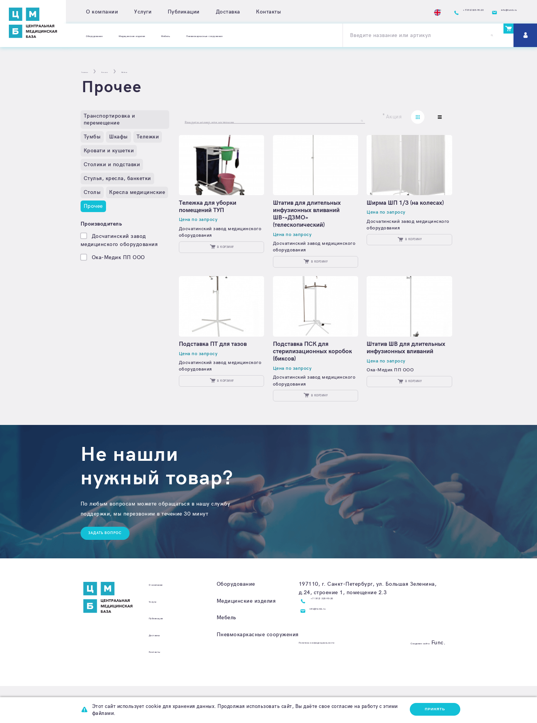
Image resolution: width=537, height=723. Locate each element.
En (375, 11)
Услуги (143, 11)
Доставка (228, 11)
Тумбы (92, 136)
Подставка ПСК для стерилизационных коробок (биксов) (306, 374)
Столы (92, 192)
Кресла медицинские (137, 192)
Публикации (184, 11)
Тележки (147, 136)
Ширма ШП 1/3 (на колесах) (398, 212)
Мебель (226, 35)
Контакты (268, 11)
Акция (394, 117)
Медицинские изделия (170, 35)
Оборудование (105, 35)
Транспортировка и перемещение (109, 119)
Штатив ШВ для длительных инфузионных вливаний (405, 374)
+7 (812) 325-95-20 (337, 638)
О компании (102, 11)
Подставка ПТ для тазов (219, 366)
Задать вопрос (113, 568)
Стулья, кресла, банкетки (117, 178)
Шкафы (118, 136)
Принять (430, 708)
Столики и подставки (112, 164)
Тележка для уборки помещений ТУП (213, 212)
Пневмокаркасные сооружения (293, 35)
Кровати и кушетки (109, 150)
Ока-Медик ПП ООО (118, 257)
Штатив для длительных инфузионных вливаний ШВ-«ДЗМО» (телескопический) (313, 219)
